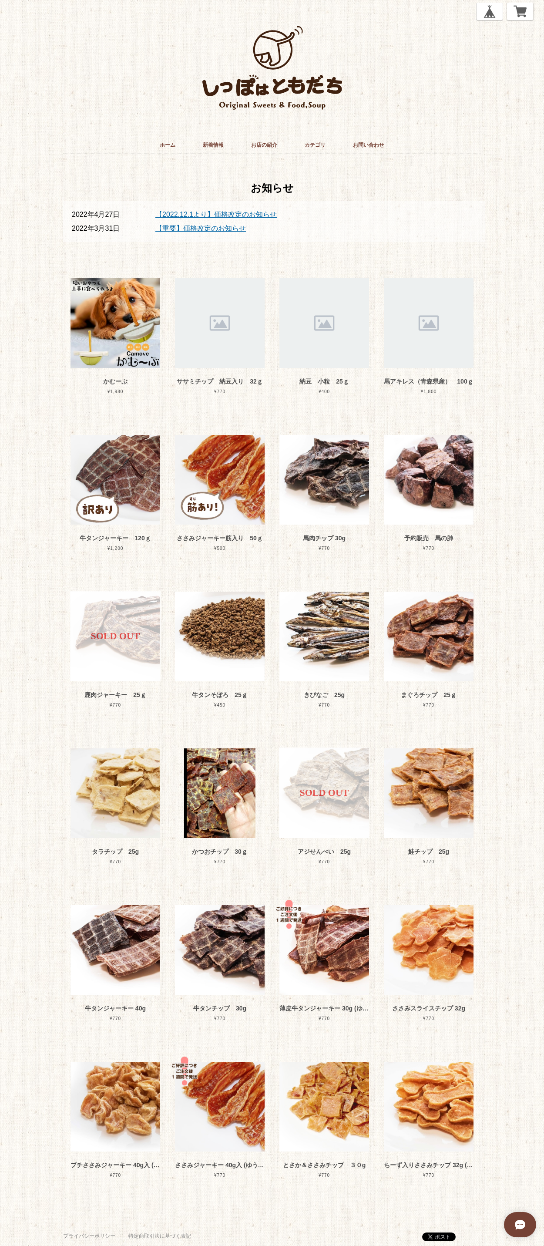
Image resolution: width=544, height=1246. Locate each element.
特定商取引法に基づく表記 (159, 1236)
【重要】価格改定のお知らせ (200, 228)
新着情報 (213, 145)
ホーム (167, 145)
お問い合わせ (368, 145)
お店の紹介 (264, 145)
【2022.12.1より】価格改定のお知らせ (216, 214)
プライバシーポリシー (89, 1236)
